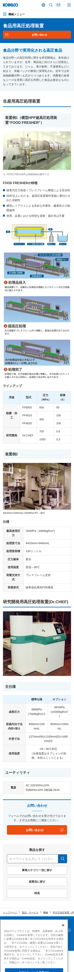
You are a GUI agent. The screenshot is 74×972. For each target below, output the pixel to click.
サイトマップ (10, 923)
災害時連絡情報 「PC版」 (52, 930)
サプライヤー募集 (12, 930)
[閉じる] (63, 938)
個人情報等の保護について (52, 923)
